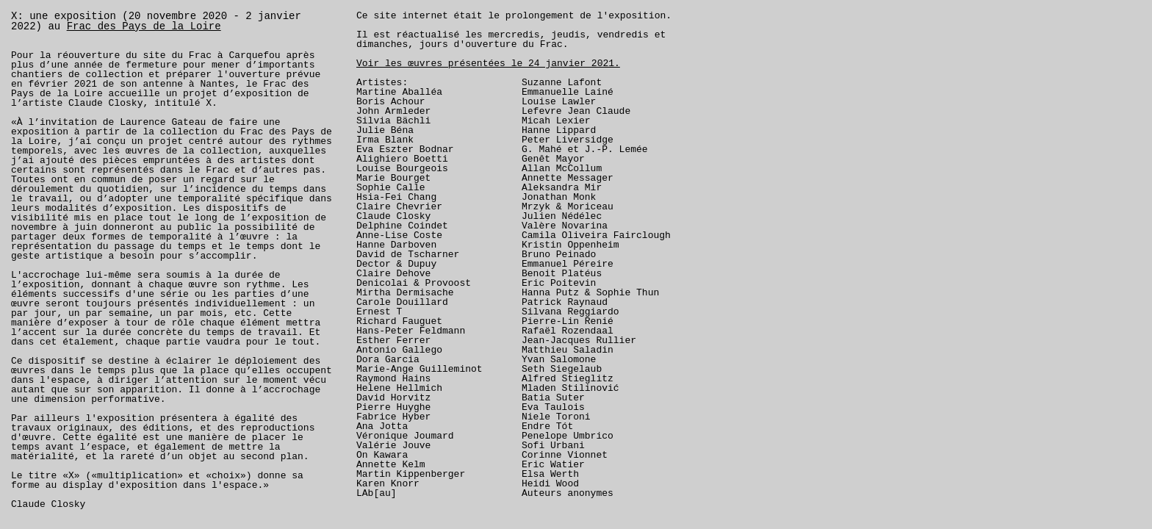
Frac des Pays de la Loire (144, 26)
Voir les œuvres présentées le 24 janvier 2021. (488, 63)
